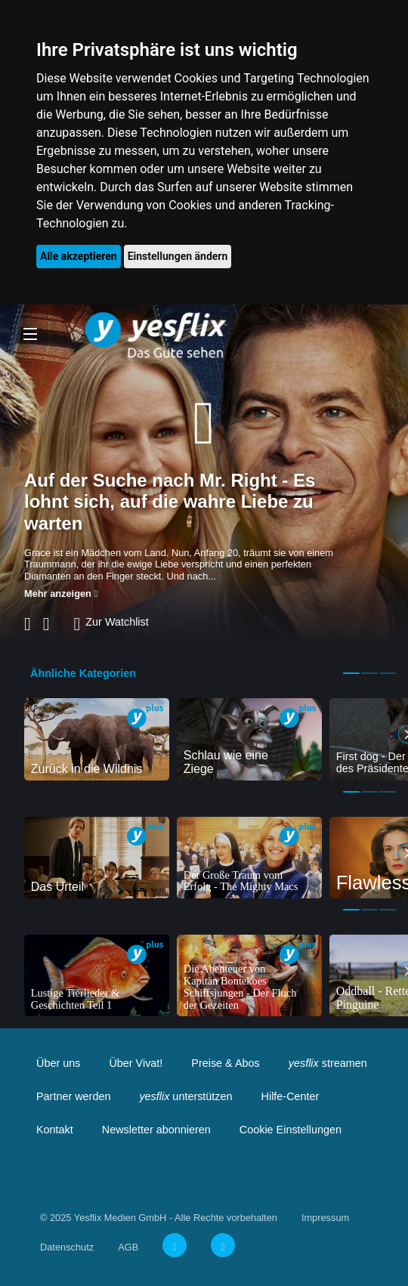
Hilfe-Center (290, 1096)
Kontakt (54, 1130)
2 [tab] (369, 673)
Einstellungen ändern (178, 256)
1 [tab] (351, 673)
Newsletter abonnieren (156, 1130)
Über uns (58, 1063)
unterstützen (185, 1096)
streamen (328, 1063)
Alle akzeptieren (78, 256)
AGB (128, 1247)
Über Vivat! (135, 1063)
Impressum (325, 1217)
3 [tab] (387, 673)
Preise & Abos (225, 1063)
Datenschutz (67, 1247)
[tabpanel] (96, 739)
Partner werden (73, 1096)
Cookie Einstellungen (291, 1130)
